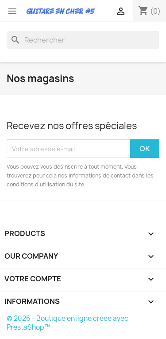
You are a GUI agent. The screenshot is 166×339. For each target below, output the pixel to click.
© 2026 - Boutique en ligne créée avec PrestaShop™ (67, 323)
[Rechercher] (83, 40)
